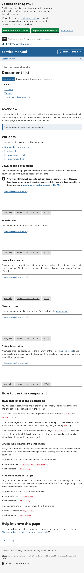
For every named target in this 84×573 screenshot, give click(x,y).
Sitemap (52, 548)
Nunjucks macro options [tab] (29, 213)
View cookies (67, 30)
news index (67, 351)
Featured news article (14, 159)
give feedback (45, 39)
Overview (8, 89)
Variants (8, 93)
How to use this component (17, 97)
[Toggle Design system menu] (42, 59)
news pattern (62, 311)
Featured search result (14, 155)
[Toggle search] (63, 52)
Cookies (5, 548)
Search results (10, 151)
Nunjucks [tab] (9, 213)
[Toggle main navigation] (76, 52)
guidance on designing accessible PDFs (42, 185)
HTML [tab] (47, 213)
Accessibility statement (21, 548)
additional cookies (29, 18)
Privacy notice (40, 548)
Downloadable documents (16, 147)
